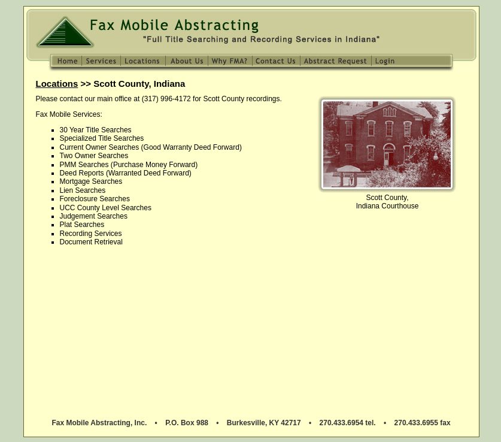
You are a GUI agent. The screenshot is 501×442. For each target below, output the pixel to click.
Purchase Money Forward (154, 165)
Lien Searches (83, 190)
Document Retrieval (91, 242)
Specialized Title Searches (102, 138)
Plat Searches (82, 224)
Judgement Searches (93, 216)
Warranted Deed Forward (148, 173)
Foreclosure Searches (95, 199)
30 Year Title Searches (96, 130)
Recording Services (91, 233)
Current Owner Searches (99, 147)
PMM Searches (84, 165)
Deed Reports (82, 173)
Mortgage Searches (91, 181)
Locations (57, 83)
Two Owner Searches (94, 156)
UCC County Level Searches (105, 208)
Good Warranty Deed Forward (191, 147)
